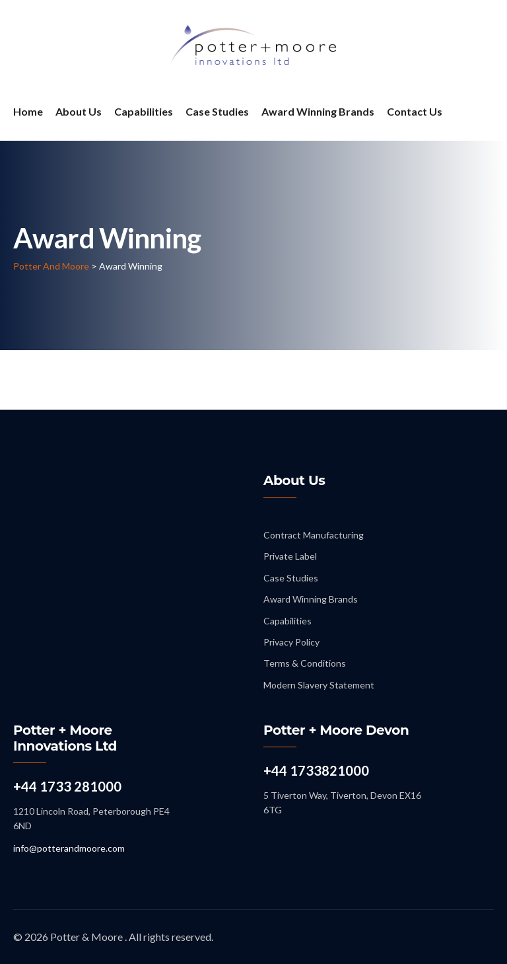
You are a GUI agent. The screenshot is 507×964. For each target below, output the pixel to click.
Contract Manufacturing (313, 534)
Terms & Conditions (304, 663)
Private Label (290, 556)
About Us (78, 111)
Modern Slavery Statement (318, 684)
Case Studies (217, 111)
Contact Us (414, 111)
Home (28, 111)
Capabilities (143, 111)
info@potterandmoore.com (69, 848)
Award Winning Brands (317, 111)
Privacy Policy (291, 642)
